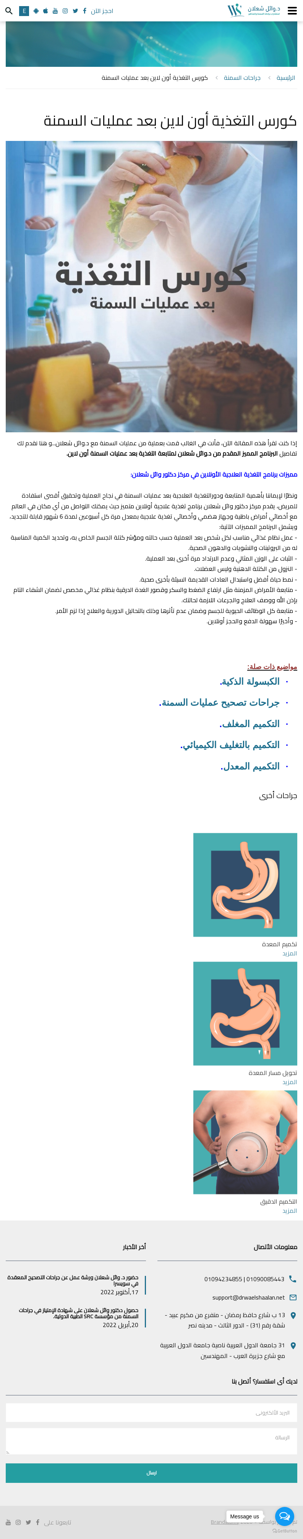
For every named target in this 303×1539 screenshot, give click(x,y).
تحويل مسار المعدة (273, 1147)
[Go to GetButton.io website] (284, 1531)
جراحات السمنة (242, 78)
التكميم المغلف (251, 724)
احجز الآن (102, 10)
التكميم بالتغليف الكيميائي (231, 745)
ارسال (152, 1472)
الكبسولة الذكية (251, 681)
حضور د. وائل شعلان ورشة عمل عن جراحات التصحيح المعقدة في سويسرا (72, 1280)
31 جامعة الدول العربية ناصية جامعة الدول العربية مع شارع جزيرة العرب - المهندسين (222, 1350)
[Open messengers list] (284, 1516)
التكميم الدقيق (278, 1276)
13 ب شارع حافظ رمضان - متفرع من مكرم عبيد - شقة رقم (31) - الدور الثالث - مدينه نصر (225, 1320)
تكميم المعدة (279, 1018)
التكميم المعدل (251, 766)
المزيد (289, 1027)
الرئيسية (286, 78)
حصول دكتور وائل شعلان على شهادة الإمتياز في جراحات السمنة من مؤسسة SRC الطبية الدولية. (78, 1313)
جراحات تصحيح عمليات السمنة (221, 702)
